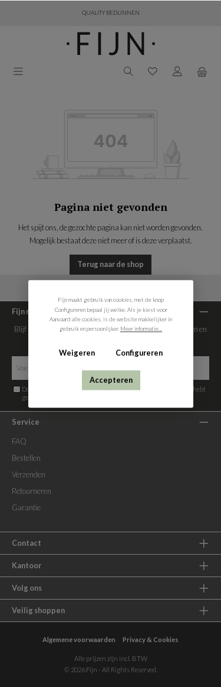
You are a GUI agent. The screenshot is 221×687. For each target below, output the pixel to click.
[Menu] (18, 70)
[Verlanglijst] (152, 70)
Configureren (138, 352)
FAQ (19, 441)
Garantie (26, 507)
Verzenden (28, 474)
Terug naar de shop (110, 264)
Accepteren (110, 380)
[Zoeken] (128, 70)
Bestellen (26, 458)
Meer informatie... (141, 328)
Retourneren (31, 491)
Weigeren (77, 352)
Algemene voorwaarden (79, 639)
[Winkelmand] (202, 71)
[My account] (177, 70)
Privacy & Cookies (151, 639)
